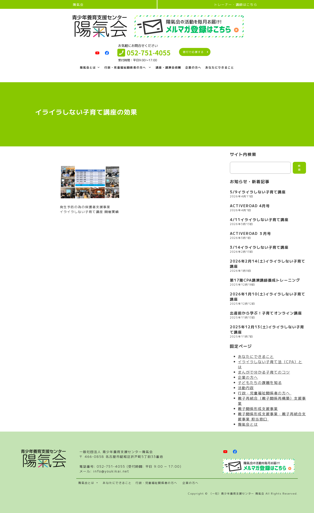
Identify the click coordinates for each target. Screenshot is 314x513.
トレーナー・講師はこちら (235, 4)
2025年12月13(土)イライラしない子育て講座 (267, 329)
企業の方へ (193, 67)
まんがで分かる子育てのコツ (264, 372)
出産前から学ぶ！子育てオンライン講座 (266, 312)
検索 (299, 168)
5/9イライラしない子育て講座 (258, 191)
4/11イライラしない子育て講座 (259, 219)
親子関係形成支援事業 (258, 408)
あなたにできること (219, 67)
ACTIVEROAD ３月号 (250, 233)
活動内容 (246, 387)
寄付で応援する (193, 52)
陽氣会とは (90, 67)
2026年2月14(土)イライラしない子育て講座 (267, 263)
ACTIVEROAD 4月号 (250, 205)
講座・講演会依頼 (168, 67)
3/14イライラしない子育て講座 (259, 247)
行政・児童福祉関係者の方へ (128, 67)
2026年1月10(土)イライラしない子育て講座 (267, 296)
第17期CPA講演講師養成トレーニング (265, 280)
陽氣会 (78, 4)
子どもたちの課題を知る (260, 382)
